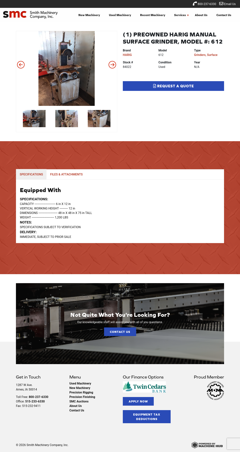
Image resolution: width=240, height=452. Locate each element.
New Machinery (89, 15)
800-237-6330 (204, 3)
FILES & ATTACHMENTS (66, 174)
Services (181, 15)
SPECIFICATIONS (31, 174)
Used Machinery (120, 15)
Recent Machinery (152, 15)
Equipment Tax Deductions (146, 417)
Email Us (227, 3)
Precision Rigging (81, 392)
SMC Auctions (78, 401)
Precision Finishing (82, 397)
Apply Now (138, 401)
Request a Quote (173, 86)
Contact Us (223, 15)
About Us (201, 15)
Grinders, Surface (206, 55)
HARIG (127, 55)
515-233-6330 (35, 401)
